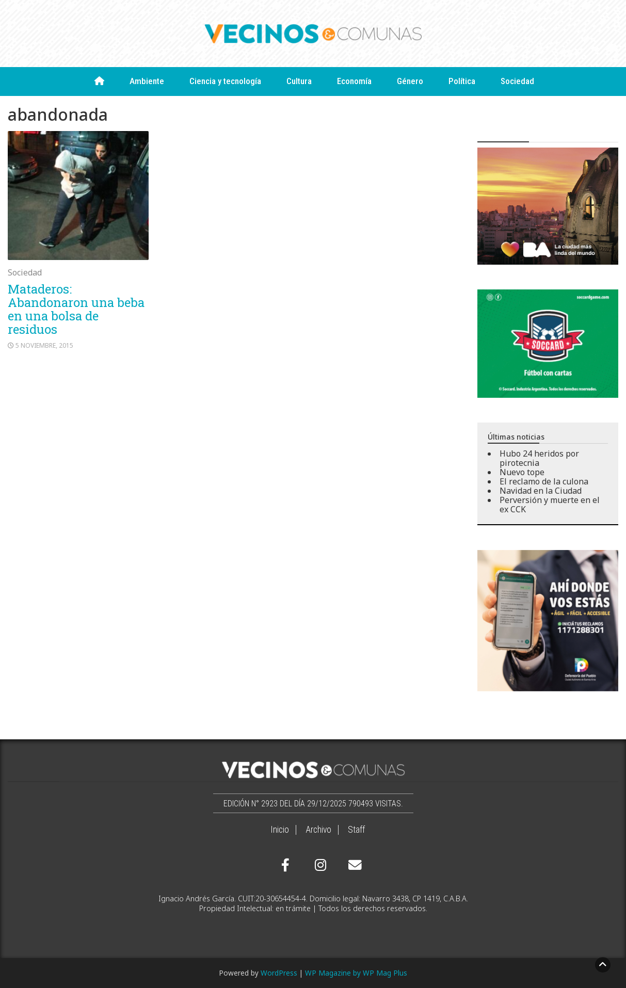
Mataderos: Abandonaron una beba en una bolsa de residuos (76, 309)
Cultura (299, 81)
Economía (354, 81)
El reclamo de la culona (544, 481)
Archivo (318, 829)
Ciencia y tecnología (225, 81)
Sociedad (517, 81)
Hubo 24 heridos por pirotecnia (539, 458)
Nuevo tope (522, 472)
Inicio (279, 829)
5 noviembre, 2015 (44, 345)
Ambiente (147, 81)
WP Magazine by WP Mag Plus (356, 973)
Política (461, 81)
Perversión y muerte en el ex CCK (550, 504)
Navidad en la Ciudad (541, 490)
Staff (356, 829)
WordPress (279, 973)
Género (410, 81)
